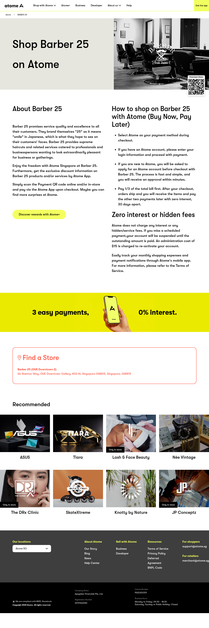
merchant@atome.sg (195, 560)
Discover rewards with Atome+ (39, 214)
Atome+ (65, 5)
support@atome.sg (194, 546)
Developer (96, 5)
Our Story (90, 548)
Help (129, 5)
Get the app (201, 5)
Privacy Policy (156, 553)
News (87, 558)
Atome (8, 15)
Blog (87, 553)
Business (80, 5)
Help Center (92, 563)
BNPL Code (155, 567)
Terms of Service (158, 548)
